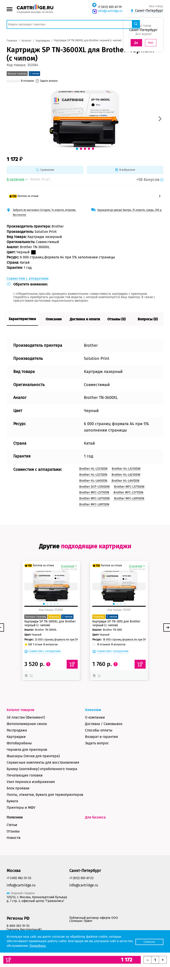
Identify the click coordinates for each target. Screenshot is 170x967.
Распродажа (17, 730)
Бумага (12, 801)
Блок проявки (18, 788)
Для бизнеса (95, 817)
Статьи (12, 825)
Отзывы (13, 831)
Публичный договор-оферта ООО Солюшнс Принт (93, 919)
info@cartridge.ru (110, 11)
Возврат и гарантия (101, 737)
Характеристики (22, 319)
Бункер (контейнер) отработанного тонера (42, 769)
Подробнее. (52, 946)
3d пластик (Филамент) (26, 717)
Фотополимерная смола (27, 724)
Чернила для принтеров (27, 749)
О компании (95, 717)
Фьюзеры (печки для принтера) (33, 756)
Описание (54, 319)
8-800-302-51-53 (18, 926)
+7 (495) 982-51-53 (19, 878)
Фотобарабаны (19, 743)
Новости (14, 838)
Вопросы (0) (148, 319)
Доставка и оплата (85, 319)
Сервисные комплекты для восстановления (43, 762)
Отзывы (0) (116, 319)
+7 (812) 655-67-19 (110, 7)
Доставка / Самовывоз (103, 724)
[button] (160, 119)
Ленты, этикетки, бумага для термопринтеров (45, 795)
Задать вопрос (97, 743)
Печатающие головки (25, 775)
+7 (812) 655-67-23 (81, 878)
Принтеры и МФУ (21, 807)
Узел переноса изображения (31, 782)
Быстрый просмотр (51, 586)
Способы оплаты (98, 730)
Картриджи (16, 737)
